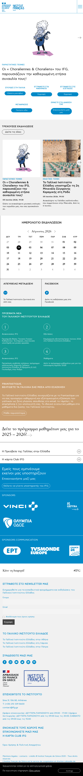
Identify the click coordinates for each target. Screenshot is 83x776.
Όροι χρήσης (34, 770)
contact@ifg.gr (10, 707)
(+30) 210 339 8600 (14, 704)
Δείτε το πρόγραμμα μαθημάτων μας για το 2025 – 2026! (40, 431)
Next (79, 38)
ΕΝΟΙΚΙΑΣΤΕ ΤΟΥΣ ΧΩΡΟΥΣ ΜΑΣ (23, 727)
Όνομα (6, 597)
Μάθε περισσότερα (14, 413)
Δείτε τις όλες (13, 132)
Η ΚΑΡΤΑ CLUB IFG (14, 735)
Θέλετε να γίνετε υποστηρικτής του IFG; (26, 485)
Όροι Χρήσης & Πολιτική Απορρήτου (22, 745)
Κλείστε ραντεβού (15, 93)
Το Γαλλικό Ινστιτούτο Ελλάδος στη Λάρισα (25, 643)
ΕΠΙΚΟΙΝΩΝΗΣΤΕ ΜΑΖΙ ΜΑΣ (20, 731)
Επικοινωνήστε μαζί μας (61, 111)
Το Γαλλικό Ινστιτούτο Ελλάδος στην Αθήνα (25, 639)
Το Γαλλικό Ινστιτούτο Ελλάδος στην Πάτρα (25, 647)
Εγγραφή (41, 94)
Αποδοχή (69, 770)
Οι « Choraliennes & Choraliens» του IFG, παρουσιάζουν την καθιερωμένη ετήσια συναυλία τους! (35, 74)
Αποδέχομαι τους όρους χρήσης (19, 617)
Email (5, 607)
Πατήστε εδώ (21, 110)
